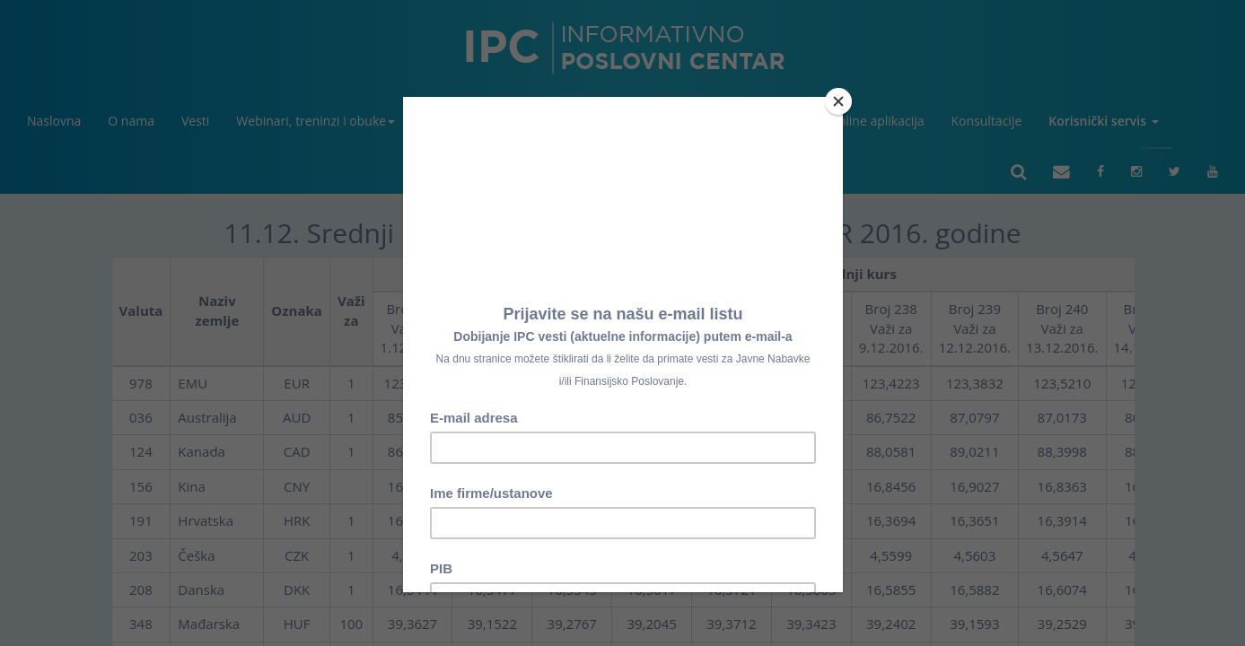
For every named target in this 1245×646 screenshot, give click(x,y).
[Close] (838, 101)
